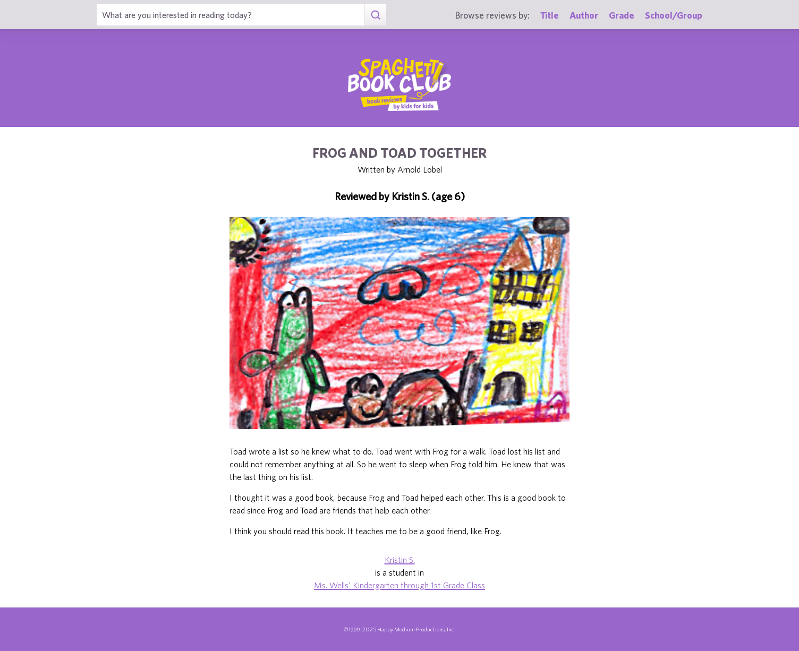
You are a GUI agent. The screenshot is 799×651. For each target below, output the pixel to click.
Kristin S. (400, 559)
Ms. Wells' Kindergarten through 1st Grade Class (399, 585)
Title (549, 15)
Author (584, 15)
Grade (621, 15)
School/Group (673, 15)
